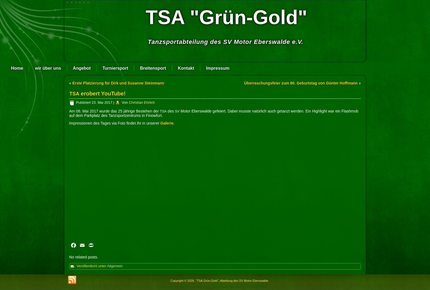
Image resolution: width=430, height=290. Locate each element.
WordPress (183, 287)
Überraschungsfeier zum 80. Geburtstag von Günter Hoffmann (301, 83)
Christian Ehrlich (142, 102)
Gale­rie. (167, 123)
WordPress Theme (208, 287)
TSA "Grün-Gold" (226, 17)
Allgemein (115, 266)
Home (17, 68)
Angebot (82, 68)
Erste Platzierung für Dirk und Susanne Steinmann (118, 83)
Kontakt (186, 68)
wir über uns (48, 68)
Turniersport (115, 68)
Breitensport (153, 68)
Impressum (217, 68)
